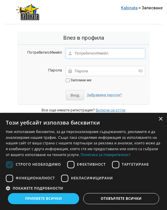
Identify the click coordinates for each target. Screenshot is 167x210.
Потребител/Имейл (44, 52)
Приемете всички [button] (43, 198)
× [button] (160, 119)
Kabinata (129, 8)
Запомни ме (78, 80)
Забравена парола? (104, 95)
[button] (83, 188)
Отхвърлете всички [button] (121, 198)
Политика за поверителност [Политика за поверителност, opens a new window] (106, 154)
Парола (55, 70)
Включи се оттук (111, 110)
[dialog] (83, 161)
